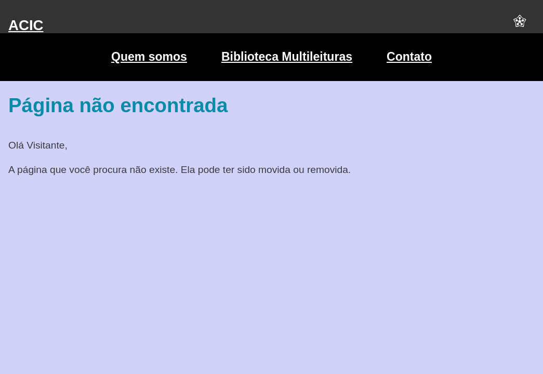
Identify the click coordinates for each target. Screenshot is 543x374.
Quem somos (149, 56)
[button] (520, 25)
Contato (409, 56)
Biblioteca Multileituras (286, 56)
